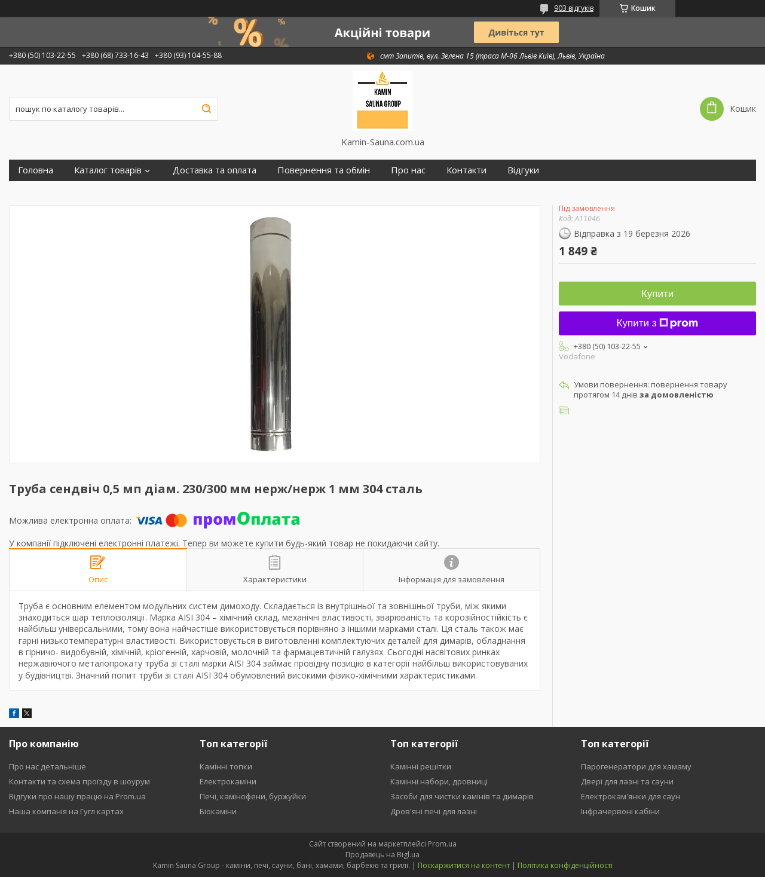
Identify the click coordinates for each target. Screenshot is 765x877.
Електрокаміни (228, 781)
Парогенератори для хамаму (636, 766)
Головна (35, 170)
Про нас (408, 170)
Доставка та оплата (214, 170)
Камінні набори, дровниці (439, 781)
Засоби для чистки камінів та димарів (462, 796)
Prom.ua (442, 844)
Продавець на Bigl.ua (382, 855)
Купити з (658, 323)
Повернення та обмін (323, 170)
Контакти (466, 170)
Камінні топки (226, 766)
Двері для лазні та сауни (627, 781)
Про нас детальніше (47, 766)
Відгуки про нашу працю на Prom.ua (77, 796)
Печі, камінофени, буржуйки (253, 796)
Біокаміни (218, 811)
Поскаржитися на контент (464, 865)
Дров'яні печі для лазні (433, 811)
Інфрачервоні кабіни (620, 811)
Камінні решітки (420, 766)
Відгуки (523, 170)
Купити (657, 294)
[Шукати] (206, 109)
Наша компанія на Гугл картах (66, 811)
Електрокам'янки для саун (630, 796)
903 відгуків (573, 8)
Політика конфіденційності (565, 865)
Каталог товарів (108, 170)
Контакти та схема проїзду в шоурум (79, 781)
